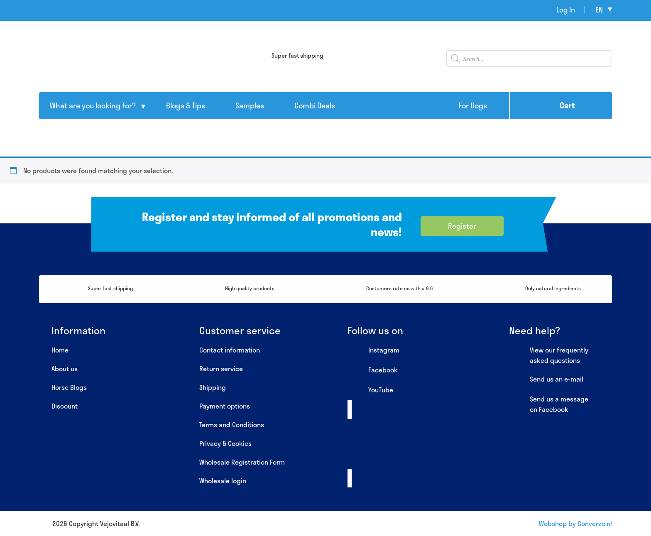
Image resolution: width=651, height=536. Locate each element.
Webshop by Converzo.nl (575, 523)
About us (64, 368)
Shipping (212, 387)
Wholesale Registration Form (242, 462)
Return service (221, 368)
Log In (565, 9)
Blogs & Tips (185, 105)
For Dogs (472, 105)
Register (462, 226)
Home (60, 350)
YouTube (370, 390)
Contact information (229, 350)
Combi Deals (314, 105)
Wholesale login (222, 480)
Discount (64, 406)
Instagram (373, 350)
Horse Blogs (69, 387)
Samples (249, 105)
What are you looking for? (93, 105)
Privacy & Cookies (225, 443)
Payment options (224, 406)
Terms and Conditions (231, 424)
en (599, 9)
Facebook (373, 370)
